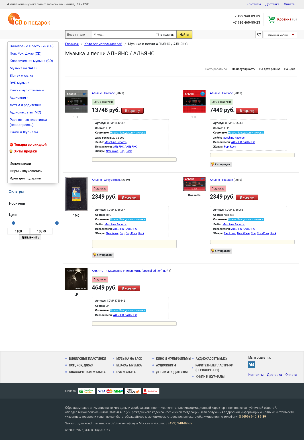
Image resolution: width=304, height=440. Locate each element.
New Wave (112, 151)
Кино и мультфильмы (27, 90)
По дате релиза (269, 69)
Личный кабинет (279, 35)
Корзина (287, 19)
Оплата (289, 4)
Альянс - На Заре (104, 93)
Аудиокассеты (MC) (25, 112)
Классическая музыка (87, 372)
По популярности (243, 69)
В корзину (132, 111)
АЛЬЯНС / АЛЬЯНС (125, 146)
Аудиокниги (19, 98)
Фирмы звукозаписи (26, 171)
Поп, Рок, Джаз (81, 365)
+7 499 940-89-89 (246, 16)
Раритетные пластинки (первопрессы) (28, 122)
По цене (289, 69)
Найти (184, 34)
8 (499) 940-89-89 (252, 416)
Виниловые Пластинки (87, 358)
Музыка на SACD (23, 68)
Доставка (272, 4)
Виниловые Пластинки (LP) (32, 46)
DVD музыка (19, 83)
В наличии (168, 34)
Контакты (254, 4)
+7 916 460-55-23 (246, 23)
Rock (129, 151)
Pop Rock (131, 233)
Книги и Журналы (24, 132)
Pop (122, 151)
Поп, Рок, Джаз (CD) (26, 53)
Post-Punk (263, 233)
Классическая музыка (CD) (31, 61)
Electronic (230, 233)
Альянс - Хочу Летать (106, 179)
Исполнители (20, 164)
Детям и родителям (25, 105)
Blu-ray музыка (21, 76)
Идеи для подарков (25, 178)
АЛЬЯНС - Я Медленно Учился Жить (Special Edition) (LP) (130, 270)
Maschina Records (115, 142)
